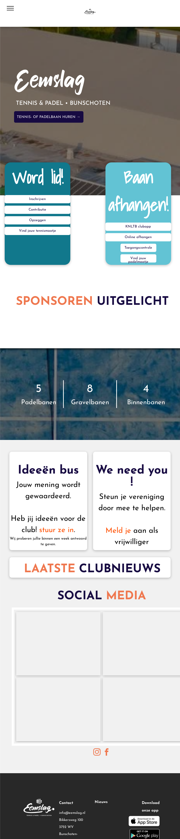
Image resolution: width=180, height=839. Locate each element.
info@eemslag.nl (72, 813)
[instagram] (97, 753)
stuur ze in (56, 530)
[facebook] (106, 753)
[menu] (10, 8)
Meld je (118, 531)
